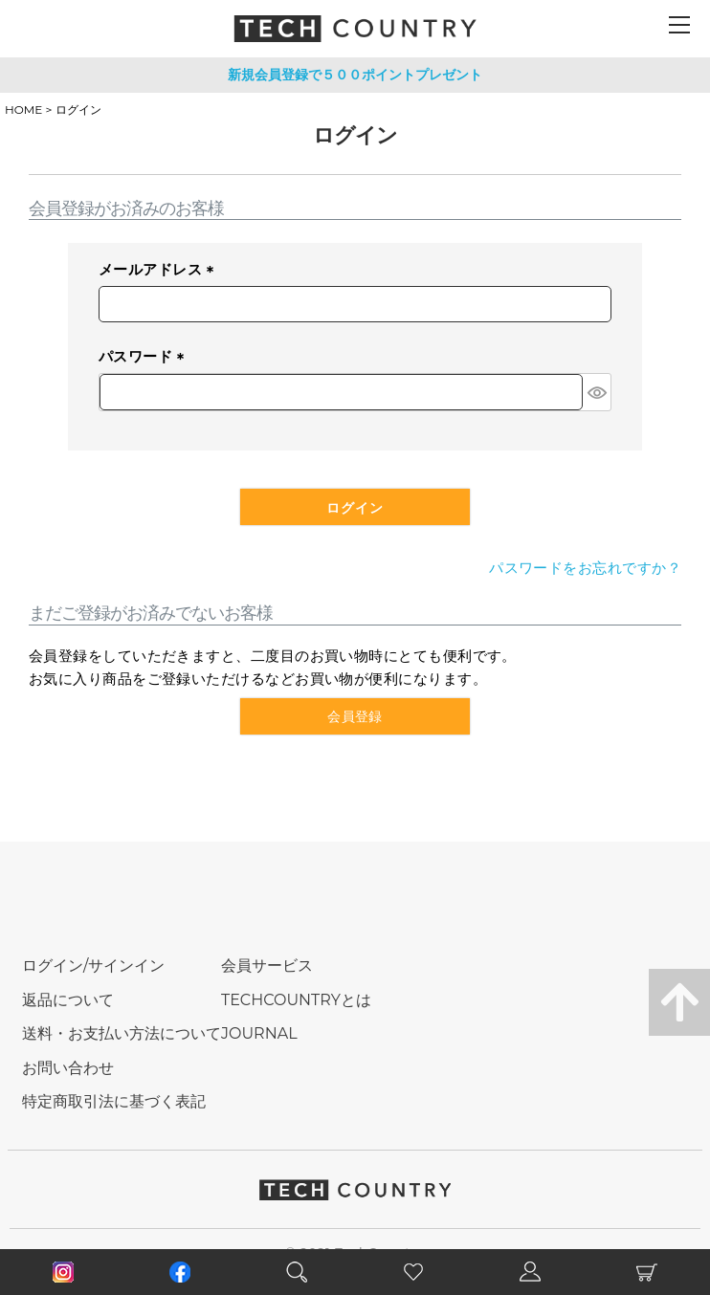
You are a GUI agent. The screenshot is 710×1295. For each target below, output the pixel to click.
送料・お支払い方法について (121, 1033)
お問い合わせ (68, 1068)
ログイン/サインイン (93, 965)
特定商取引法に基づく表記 (114, 1101)
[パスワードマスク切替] (596, 392)
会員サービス (267, 965)
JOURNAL (259, 1033)
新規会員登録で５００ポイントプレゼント (355, 74)
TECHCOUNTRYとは (296, 1000)
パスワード (145, 357)
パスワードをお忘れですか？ (585, 568)
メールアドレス (160, 270)
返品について (68, 1000)
